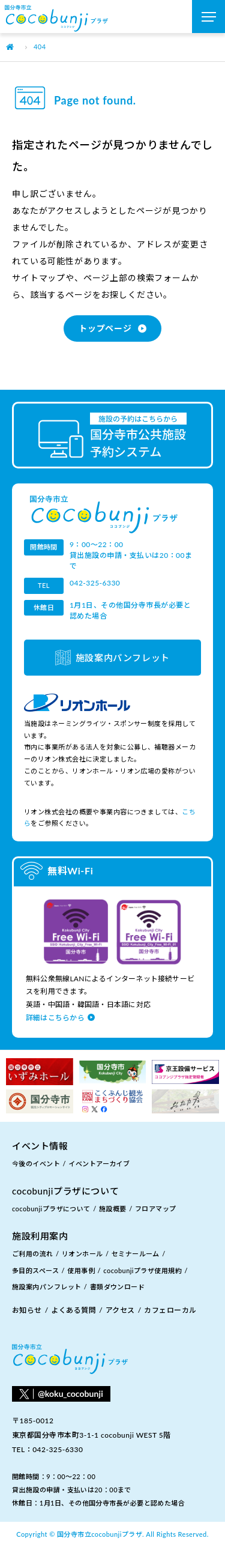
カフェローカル (170, 1310)
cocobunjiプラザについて (51, 1208)
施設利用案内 (40, 1236)
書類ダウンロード (117, 1287)
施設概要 (113, 1208)
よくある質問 (73, 1310)
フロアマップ (155, 1208)
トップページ (105, 328)
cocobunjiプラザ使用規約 (142, 1270)
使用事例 (81, 1270)
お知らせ (27, 1310)
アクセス (120, 1310)
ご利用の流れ (32, 1254)
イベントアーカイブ (99, 1163)
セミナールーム (136, 1254)
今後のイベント (36, 1163)
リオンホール (82, 1254)
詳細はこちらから (55, 1017)
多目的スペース (35, 1270)
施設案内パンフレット (123, 657)
